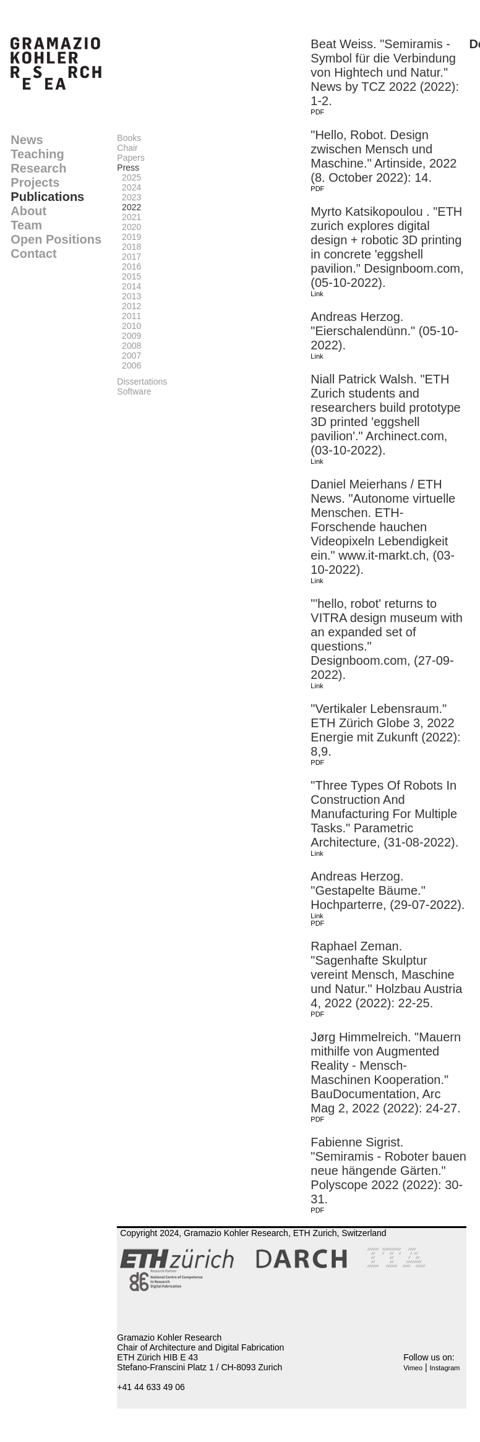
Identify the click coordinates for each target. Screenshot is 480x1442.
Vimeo (412, 1368)
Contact (33, 253)
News (27, 140)
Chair (127, 148)
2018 (129, 247)
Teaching (37, 154)
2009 (129, 336)
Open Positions (56, 239)
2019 (129, 237)
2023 (129, 197)
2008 (129, 346)
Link (317, 293)
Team (26, 225)
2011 (129, 316)
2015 (129, 276)
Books (129, 138)
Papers (130, 158)
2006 (129, 365)
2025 (129, 177)
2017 (129, 257)
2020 (129, 227)
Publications (47, 196)
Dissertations (142, 381)
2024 (129, 187)
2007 (129, 355)
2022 (129, 207)
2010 (129, 326)
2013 (129, 296)
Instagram (445, 1368)
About (28, 211)
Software (134, 391)
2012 (129, 306)
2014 (129, 286)
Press (128, 168)
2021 (129, 217)
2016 (129, 266)
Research (38, 168)
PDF (317, 112)
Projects (35, 182)
